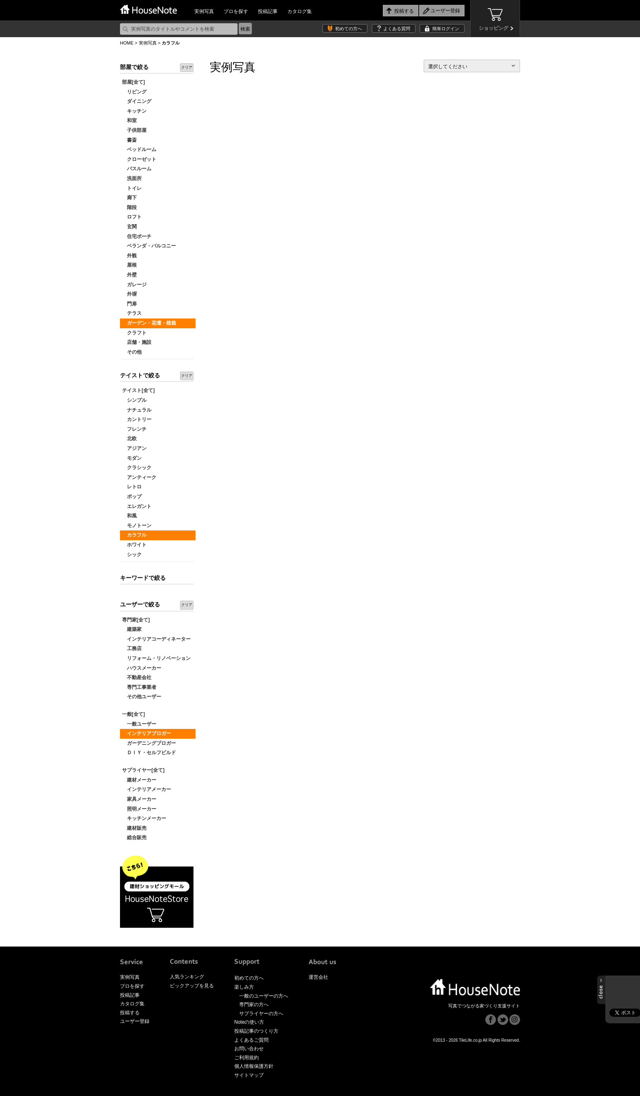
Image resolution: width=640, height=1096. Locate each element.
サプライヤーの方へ (261, 1013)
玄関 (129, 226)
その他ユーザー (141, 696)
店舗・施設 (136, 342)
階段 (129, 207)
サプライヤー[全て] (143, 770)
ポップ (132, 496)
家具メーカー (139, 799)
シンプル (134, 400)
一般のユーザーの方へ (263, 996)
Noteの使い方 (249, 1022)
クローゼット (139, 159)
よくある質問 (396, 28)
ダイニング (136, 101)
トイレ (132, 188)
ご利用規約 (246, 1057)
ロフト (132, 217)
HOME (126, 42)
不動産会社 (136, 677)
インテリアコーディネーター (156, 639)
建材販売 (134, 828)
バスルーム (136, 169)
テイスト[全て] (138, 390)
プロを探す (236, 11)
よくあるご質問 (251, 1040)
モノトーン (136, 525)
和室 (129, 120)
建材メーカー (139, 780)
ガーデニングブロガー (149, 743)
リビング (134, 92)
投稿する (130, 1013)
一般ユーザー (139, 724)
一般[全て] (133, 714)
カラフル (134, 535)
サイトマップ (249, 1075)
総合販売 (134, 837)
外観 (129, 255)
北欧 (129, 438)
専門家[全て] (136, 620)
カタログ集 (299, 11)
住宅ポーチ (136, 236)
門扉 (129, 304)
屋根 (129, 265)
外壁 (129, 275)
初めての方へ (348, 28)
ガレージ (134, 284)
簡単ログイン (445, 28)
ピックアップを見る (192, 986)
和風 (129, 516)
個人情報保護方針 (253, 1066)
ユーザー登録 (134, 1021)
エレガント (136, 506)
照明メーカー (139, 809)
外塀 (129, 294)
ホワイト (134, 545)
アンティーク (139, 477)
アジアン (134, 448)
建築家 (132, 629)
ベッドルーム (139, 149)
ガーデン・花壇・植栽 (149, 323)
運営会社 (318, 977)
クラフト (134, 333)
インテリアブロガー (146, 733)
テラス (132, 313)
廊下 (129, 197)
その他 (132, 352)
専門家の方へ (254, 1004)
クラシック (136, 467)
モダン (132, 458)
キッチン (134, 111)
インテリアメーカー (146, 789)
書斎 (129, 140)
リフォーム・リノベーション (156, 658)
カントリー (136, 419)
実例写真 (204, 11)
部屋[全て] (133, 82)
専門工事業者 (139, 687)
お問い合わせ (249, 1048)
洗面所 (132, 178)
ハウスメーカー (141, 668)
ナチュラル (136, 410)
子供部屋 (134, 130)
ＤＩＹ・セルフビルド (149, 752)
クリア (186, 67)
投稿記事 (268, 11)
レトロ (132, 487)
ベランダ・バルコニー (149, 246)
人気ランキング (187, 977)
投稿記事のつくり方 (256, 1031)
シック (132, 554)
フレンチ (134, 429)
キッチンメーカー (144, 818)
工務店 (132, 648)
